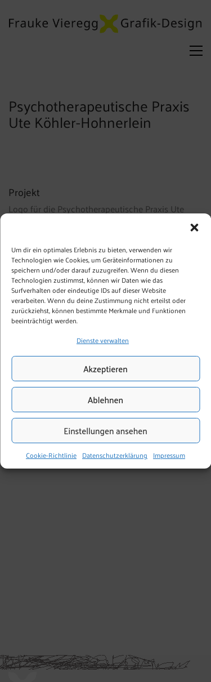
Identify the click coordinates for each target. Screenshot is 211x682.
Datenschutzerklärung (114, 455)
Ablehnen (105, 399)
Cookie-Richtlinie (51, 455)
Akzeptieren (105, 368)
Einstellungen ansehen (105, 430)
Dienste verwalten (103, 340)
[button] (194, 227)
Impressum (169, 455)
